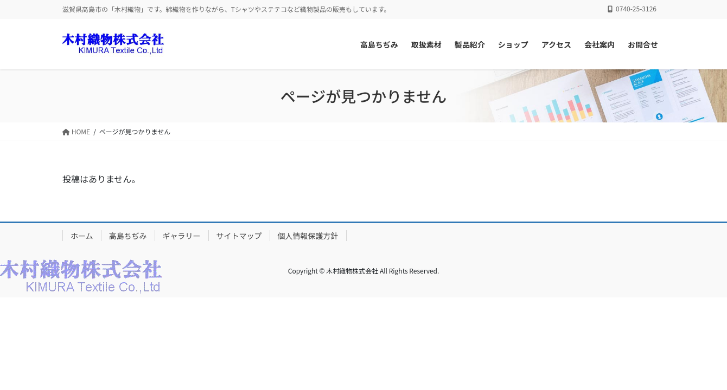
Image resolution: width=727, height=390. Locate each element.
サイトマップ (239, 235)
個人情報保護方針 (308, 235)
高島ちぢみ (128, 235)
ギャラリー (182, 235)
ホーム (82, 235)
